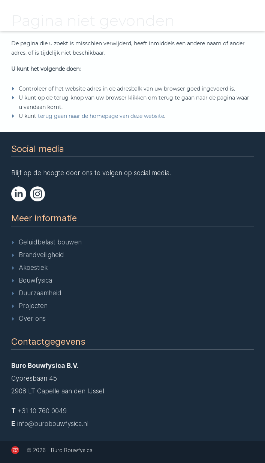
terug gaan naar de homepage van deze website (101, 116)
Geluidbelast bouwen (50, 242)
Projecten (33, 306)
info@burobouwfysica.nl (52, 423)
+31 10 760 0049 (42, 411)
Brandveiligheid (41, 255)
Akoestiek (33, 267)
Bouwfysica (35, 280)
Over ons (32, 318)
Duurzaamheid (40, 293)
